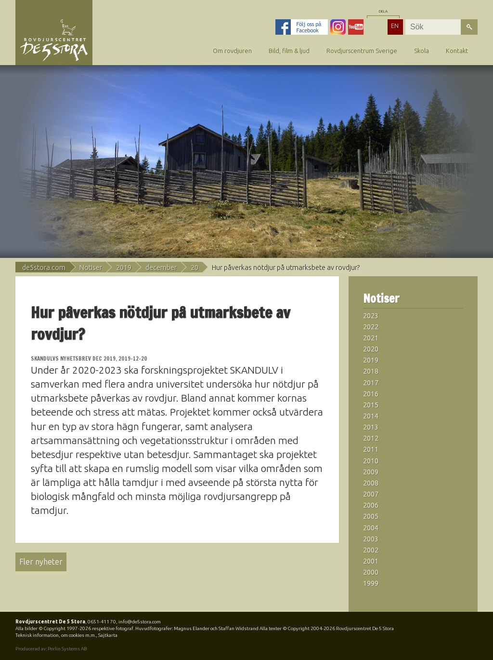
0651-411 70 (102, 621)
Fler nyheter (41, 561)
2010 (370, 461)
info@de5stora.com (139, 621)
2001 (370, 561)
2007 (370, 494)
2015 (370, 405)
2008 (370, 483)
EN (395, 25)
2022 (370, 327)
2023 (370, 316)
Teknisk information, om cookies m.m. (55, 635)
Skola (421, 50)
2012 (370, 438)
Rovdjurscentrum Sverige (361, 50)
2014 (370, 416)
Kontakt (457, 50)
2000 (370, 572)
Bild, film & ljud (289, 50)
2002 (370, 550)
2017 (370, 383)
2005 (370, 516)
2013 (370, 427)
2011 (370, 449)
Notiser (90, 267)
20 (194, 267)
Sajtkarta (107, 635)
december (161, 267)
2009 (370, 472)
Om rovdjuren (232, 50)
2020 (370, 349)
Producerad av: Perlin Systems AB (51, 648)
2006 (370, 505)
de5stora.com (43, 267)
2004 (370, 528)
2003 (370, 539)
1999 (370, 583)
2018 (370, 371)
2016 (370, 394)
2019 (123, 267)
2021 (370, 338)
